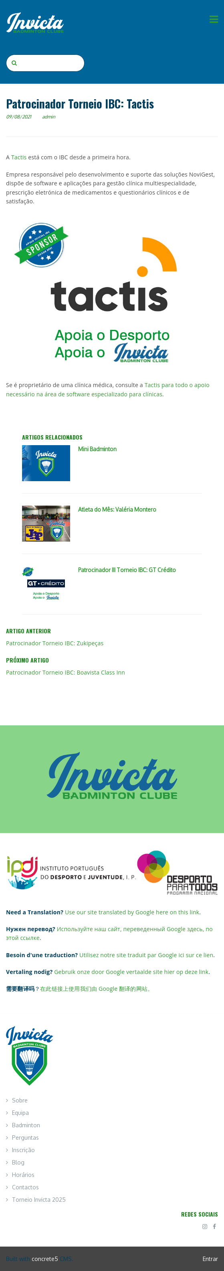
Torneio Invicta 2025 (39, 1199)
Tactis (19, 157)
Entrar (210, 1258)
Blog (18, 1162)
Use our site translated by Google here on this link (132, 912)
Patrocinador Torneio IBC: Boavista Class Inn (65, 672)
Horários (23, 1174)
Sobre (20, 1100)
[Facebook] (214, 1226)
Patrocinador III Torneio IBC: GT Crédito (127, 569)
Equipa (20, 1112)
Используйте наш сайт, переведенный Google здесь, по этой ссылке (109, 933)
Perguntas (25, 1137)
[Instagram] (204, 1226)
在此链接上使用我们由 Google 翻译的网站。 (96, 988)
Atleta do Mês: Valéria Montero (117, 509)
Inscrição (23, 1150)
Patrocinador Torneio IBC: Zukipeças (54, 643)
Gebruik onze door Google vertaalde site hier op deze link (131, 972)
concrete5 (45, 1258)
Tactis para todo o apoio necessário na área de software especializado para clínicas (108, 389)
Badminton (26, 1125)
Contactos (25, 1187)
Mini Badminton (97, 449)
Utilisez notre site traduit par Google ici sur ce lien (146, 955)
